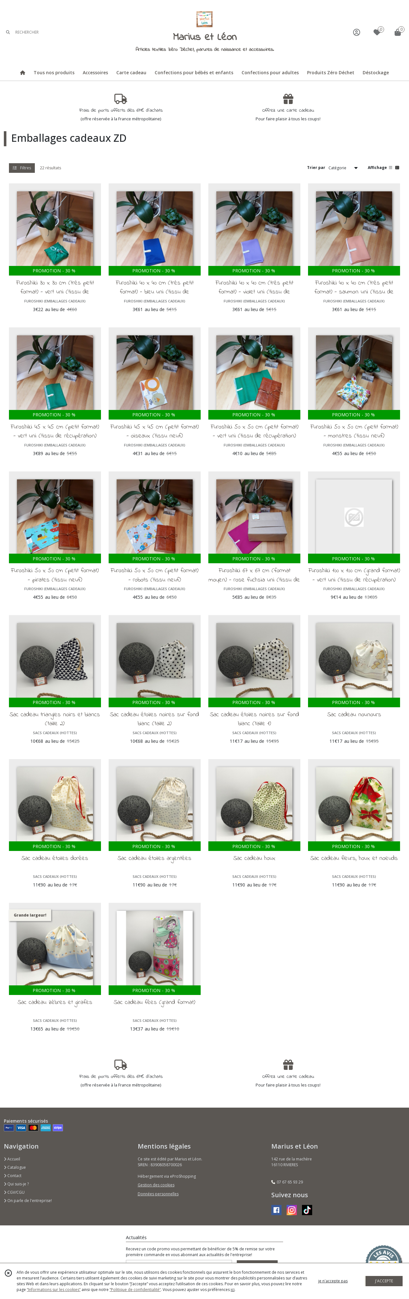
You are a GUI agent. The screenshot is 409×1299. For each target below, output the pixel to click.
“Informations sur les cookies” (54, 1289)
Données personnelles (158, 1194)
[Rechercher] (8, 32)
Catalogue (15, 1167)
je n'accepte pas (333, 1281)
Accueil (12, 1159)
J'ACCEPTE (384, 1281)
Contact (12, 1175)
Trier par (316, 167)
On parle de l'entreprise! (28, 1200)
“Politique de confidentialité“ (135, 1289)
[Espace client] (356, 32)
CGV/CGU (14, 1192)
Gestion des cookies (156, 1185)
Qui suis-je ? (16, 1184)
